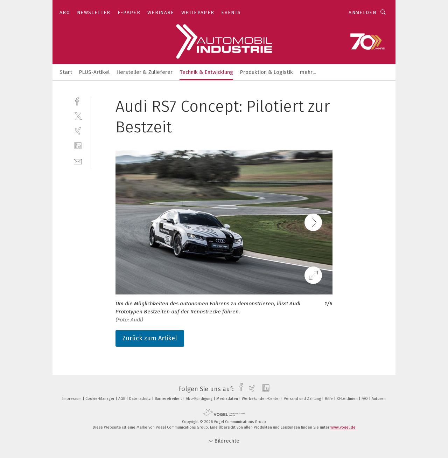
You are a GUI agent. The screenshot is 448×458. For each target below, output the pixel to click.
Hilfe (329, 398)
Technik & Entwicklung (206, 72)
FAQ (365, 398)
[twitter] (78, 115)
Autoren (379, 398)
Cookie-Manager (100, 398)
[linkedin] (78, 145)
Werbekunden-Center (261, 398)
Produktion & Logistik (266, 72)
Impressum (72, 398)
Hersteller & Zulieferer (145, 72)
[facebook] (78, 100)
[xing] (78, 130)
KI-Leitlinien (348, 398)
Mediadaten (227, 398)
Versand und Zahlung (303, 398)
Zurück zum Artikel (149, 338)
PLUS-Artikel (94, 72)
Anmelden (362, 12)
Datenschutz (140, 398)
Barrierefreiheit (169, 398)
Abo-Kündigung (200, 398)
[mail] (78, 161)
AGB (122, 398)
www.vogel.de (343, 427)
